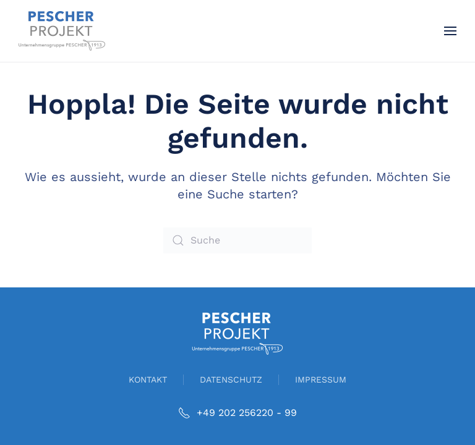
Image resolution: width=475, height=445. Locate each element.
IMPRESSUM (320, 379)
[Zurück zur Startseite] (62, 31)
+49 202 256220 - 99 (237, 413)
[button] (450, 31)
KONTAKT (148, 379)
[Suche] (237, 240)
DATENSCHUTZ (231, 379)
